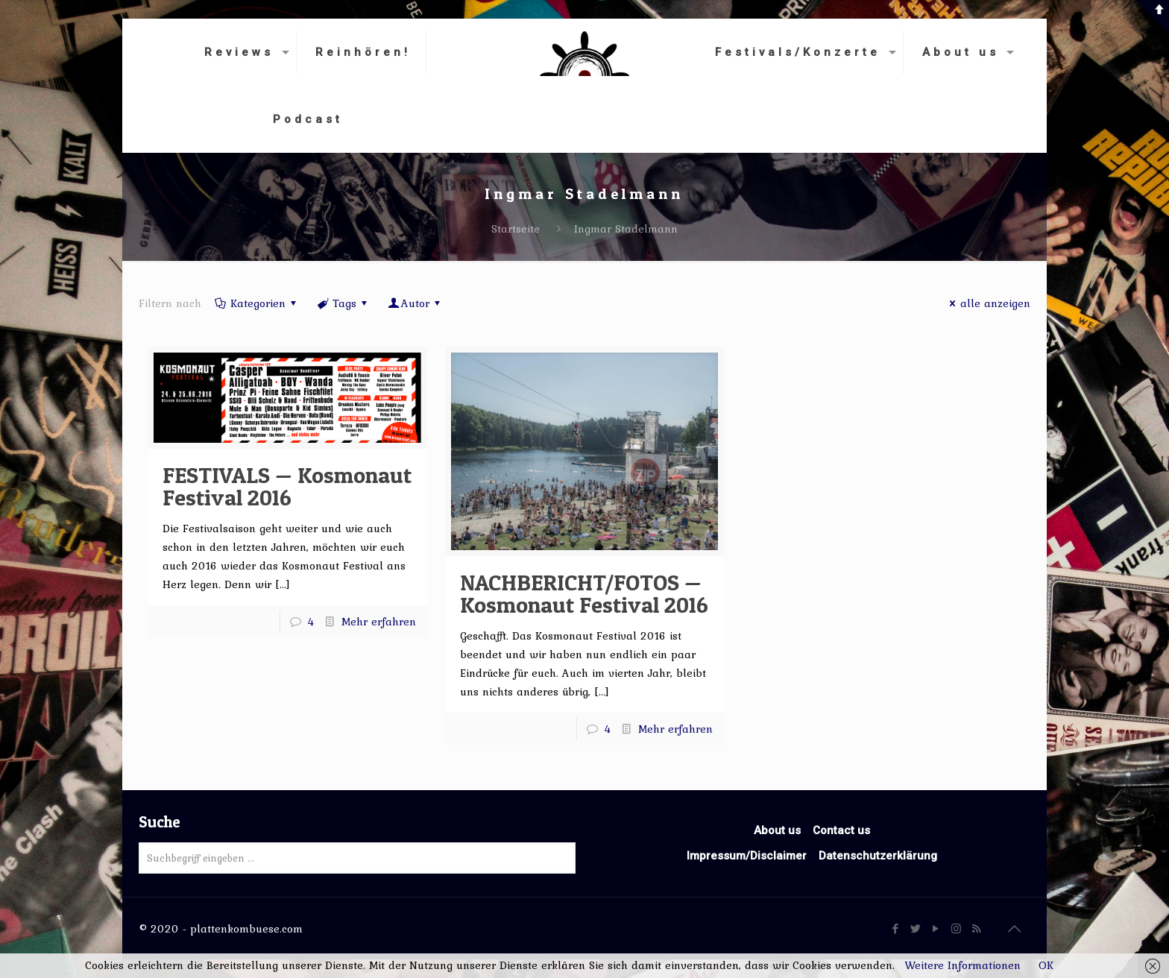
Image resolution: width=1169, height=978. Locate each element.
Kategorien (256, 303)
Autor (415, 303)
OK (1046, 965)
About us (777, 830)
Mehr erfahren (378, 621)
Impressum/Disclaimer (747, 855)
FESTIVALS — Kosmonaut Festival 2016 (287, 486)
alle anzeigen (987, 303)
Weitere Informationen (962, 965)
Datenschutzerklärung (878, 855)
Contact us (841, 830)
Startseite (515, 229)
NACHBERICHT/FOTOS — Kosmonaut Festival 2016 (584, 593)
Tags (343, 303)
